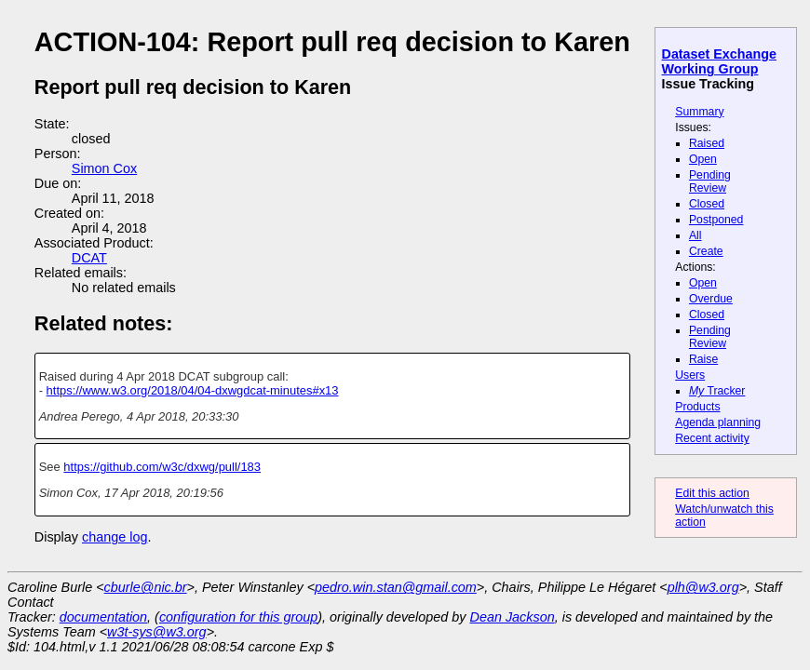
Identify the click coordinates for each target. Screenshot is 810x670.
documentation (103, 617)
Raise (703, 359)
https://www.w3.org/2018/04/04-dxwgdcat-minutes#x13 (193, 390)
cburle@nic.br (145, 587)
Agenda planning (718, 422)
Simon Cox (104, 168)
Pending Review (710, 181)
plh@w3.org (703, 587)
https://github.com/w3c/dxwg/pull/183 (162, 467)
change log (114, 536)
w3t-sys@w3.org (157, 631)
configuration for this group (238, 617)
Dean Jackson (512, 617)
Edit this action (712, 493)
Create (706, 251)
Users (690, 375)
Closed (706, 203)
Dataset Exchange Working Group (719, 61)
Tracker (717, 390)
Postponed (716, 219)
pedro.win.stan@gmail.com (396, 587)
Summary (699, 111)
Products (697, 406)
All (695, 235)
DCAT (89, 257)
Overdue (711, 298)
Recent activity (712, 438)
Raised (706, 143)
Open (703, 159)
